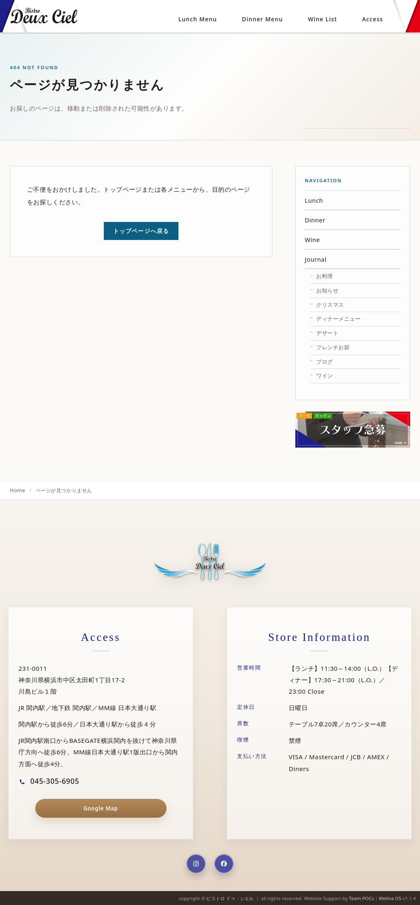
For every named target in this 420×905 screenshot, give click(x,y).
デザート (327, 333)
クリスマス (330, 304)
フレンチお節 (332, 347)
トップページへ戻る (141, 231)
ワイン (324, 375)
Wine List (322, 19)
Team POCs (361, 898)
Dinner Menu (262, 19)
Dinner (315, 220)
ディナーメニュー (338, 318)
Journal (315, 259)
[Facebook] (224, 863)
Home (17, 490)
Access (372, 19)
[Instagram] (196, 863)
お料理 (324, 276)
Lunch (314, 200)
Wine (312, 239)
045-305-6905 (48, 781)
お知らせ (327, 290)
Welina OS (390, 898)
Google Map (100, 808)
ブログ (324, 361)
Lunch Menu (197, 19)
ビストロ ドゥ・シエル (229, 898)
